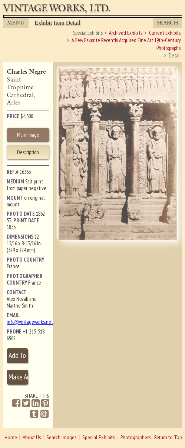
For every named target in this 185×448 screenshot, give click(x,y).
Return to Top (168, 437)
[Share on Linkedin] (36, 403)
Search (167, 23)
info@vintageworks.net (30, 321)
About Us (32, 437)
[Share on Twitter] (26, 403)
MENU (16, 23)
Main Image (28, 134)
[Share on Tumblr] (34, 414)
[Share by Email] (44, 414)
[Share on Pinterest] (45, 403)
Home (10, 437)
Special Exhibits (98, 437)
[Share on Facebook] (16, 403)
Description (28, 152)
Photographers (135, 437)
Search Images (61, 437)
